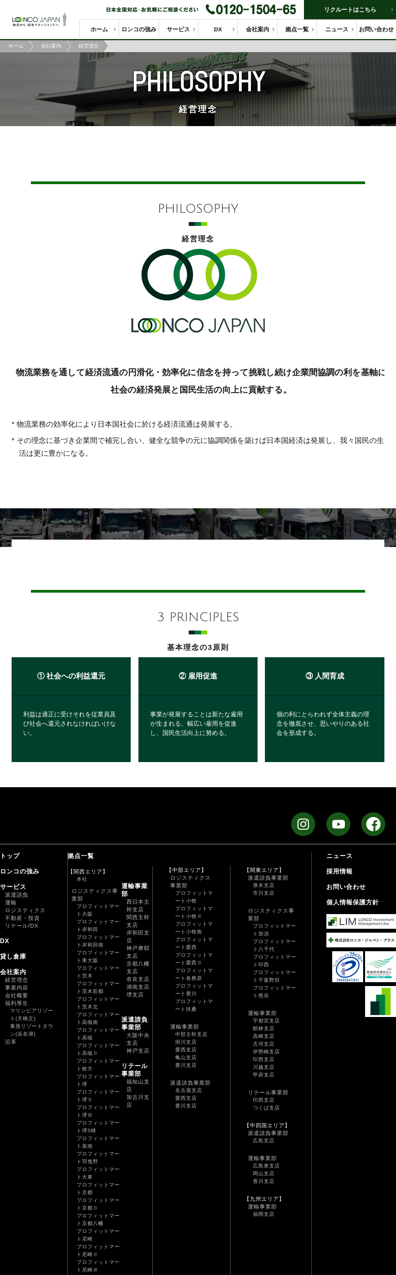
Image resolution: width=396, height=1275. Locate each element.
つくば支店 (266, 1108)
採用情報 (339, 871)
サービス (178, 29)
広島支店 (264, 1140)
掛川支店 (186, 1042)
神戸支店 (138, 1051)
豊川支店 (186, 1065)
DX (218, 29)
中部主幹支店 (191, 1034)
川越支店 (264, 1067)
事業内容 (16, 987)
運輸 (11, 902)
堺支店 (135, 994)
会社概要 (16, 995)
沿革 (11, 1042)
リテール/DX (21, 926)
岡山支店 (264, 1173)
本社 (82, 879)
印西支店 (264, 1059)
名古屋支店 (188, 1090)
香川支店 (264, 1181)
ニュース (336, 29)
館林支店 (264, 1028)
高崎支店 (264, 1036)
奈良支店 (138, 979)
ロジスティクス (25, 910)
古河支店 (264, 1044)
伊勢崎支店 (266, 1052)
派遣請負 (16, 895)
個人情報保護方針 (352, 902)
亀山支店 (186, 1057)
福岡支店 (264, 1214)
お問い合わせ (376, 29)
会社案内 (257, 29)
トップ (10, 856)
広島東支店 (266, 1166)
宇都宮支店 (266, 1021)
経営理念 (16, 980)
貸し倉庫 (13, 956)
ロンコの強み (138, 29)
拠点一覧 (297, 29)
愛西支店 (186, 1050)
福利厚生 (16, 1003)
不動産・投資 (22, 918)
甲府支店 (264, 1075)
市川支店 (264, 893)
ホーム (99, 29)
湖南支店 (138, 987)
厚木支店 (264, 885)
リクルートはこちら (350, 9)
